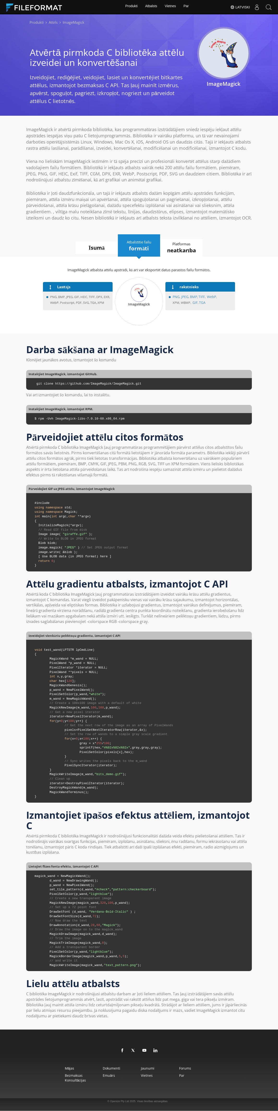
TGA (202, 303)
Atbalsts (151, 7)
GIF (195, 303)
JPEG (183, 297)
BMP (191, 297)
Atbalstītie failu (139, 245)
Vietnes (170, 7)
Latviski (239, 7)
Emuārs (104, 1075)
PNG (176, 297)
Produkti (130, 7)
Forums (193, 1068)
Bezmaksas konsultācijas (63, 1078)
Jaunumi (149, 1068)
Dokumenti (106, 1068)
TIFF (200, 297)
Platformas (187, 248)
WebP (209, 297)
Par (187, 7)
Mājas (57, 1068)
